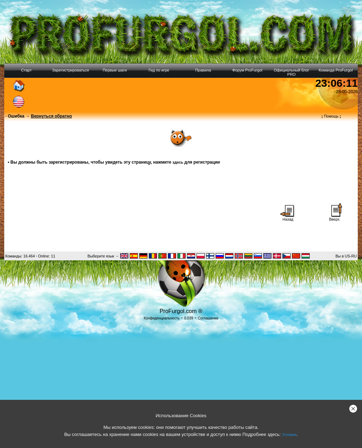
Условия (289, 434)
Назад (288, 217)
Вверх (334, 217)
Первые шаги (115, 70)
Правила (203, 70)
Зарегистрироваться (70, 70)
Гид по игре (158, 70)
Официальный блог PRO (291, 72)
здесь (178, 162)
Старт (26, 70)
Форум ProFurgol (247, 70)
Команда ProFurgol (335, 70)
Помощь (331, 116)
